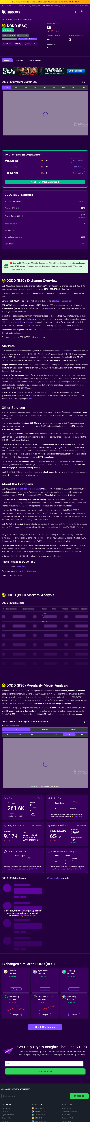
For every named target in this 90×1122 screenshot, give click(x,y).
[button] (81, 12)
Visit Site (7, 30)
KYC (14, 330)
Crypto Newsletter (8, 1115)
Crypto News (21, 567)
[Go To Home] (3, 19)
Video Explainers (29, 571)
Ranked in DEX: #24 (22, 35)
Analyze (16, 989)
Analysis (7, 60)
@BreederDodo (12, 725)
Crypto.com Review (68, 1118)
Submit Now (78, 817)
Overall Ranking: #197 (8, 35)
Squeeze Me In (45, 1071)
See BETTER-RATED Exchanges (45, 182)
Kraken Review (66, 1108)
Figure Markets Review (69, 1111)
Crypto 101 (5, 1111)
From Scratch (18, 575)
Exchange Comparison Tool (64, 301)
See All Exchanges (45, 1027)
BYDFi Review (66, 1115)
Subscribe (79, 1096)
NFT (26, 434)
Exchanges (18, 19)
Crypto (9, 19)
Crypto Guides (6, 1118)
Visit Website (81, 825)
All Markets (20, 60)
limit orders (31, 322)
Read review (78, 160)
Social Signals (35, 60)
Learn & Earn (6, 1108)
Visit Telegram (37, 825)
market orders (17, 322)
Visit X (40, 798)
